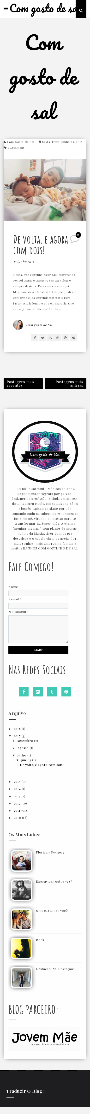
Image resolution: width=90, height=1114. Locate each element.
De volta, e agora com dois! (40, 244)
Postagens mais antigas (69, 383)
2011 (17, 810)
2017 (18, 736)
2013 (18, 796)
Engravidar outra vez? (54, 881)
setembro (26, 741)
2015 (18, 781)
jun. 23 (26, 760)
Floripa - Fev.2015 (50, 852)
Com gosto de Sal (20, 142)
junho (22, 755)
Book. (40, 940)
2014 (18, 789)
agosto (24, 748)
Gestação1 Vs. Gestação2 (55, 969)
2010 (18, 817)
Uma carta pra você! (52, 910)
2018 (18, 729)
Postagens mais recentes (20, 383)
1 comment (16, 147)
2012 (18, 803)
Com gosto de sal (45, 8)
